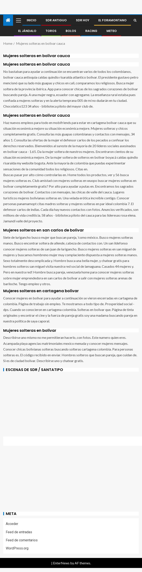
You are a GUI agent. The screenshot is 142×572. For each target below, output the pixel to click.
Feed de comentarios (22, 540)
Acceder (12, 524)
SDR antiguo (56, 20)
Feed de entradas (19, 532)
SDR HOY (82, 20)
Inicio (31, 20)
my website (25, 163)
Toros (51, 31)
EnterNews (61, 563)
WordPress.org (17, 548)
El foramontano (112, 20)
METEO (111, 31)
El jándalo (27, 31)
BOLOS (71, 31)
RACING (91, 31)
